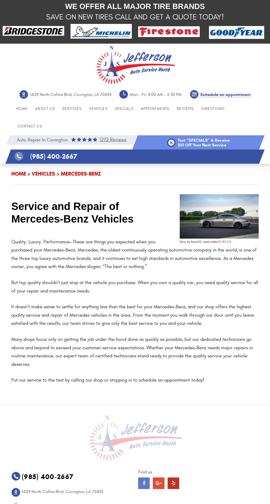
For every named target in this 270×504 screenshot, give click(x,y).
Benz (183, 241)
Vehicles (98, 108)
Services (72, 108)
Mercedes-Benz (81, 174)
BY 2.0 (226, 241)
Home (22, 108)
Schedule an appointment (225, 94)
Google (158, 483)
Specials (124, 108)
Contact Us (30, 126)
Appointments (155, 108)
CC (219, 241)
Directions (212, 108)
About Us (45, 108)
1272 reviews (112, 139)
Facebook (144, 483)
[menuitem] (22, 109)
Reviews (185, 108)
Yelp (173, 483)
